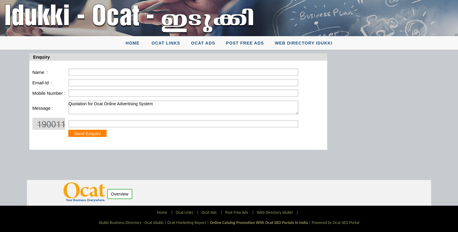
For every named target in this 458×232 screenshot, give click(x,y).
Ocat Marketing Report (186, 222)
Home (132, 43)
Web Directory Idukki (304, 43)
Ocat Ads (203, 43)
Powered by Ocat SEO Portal (335, 222)
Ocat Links (165, 43)
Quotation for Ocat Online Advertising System (183, 107)
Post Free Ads (245, 43)
